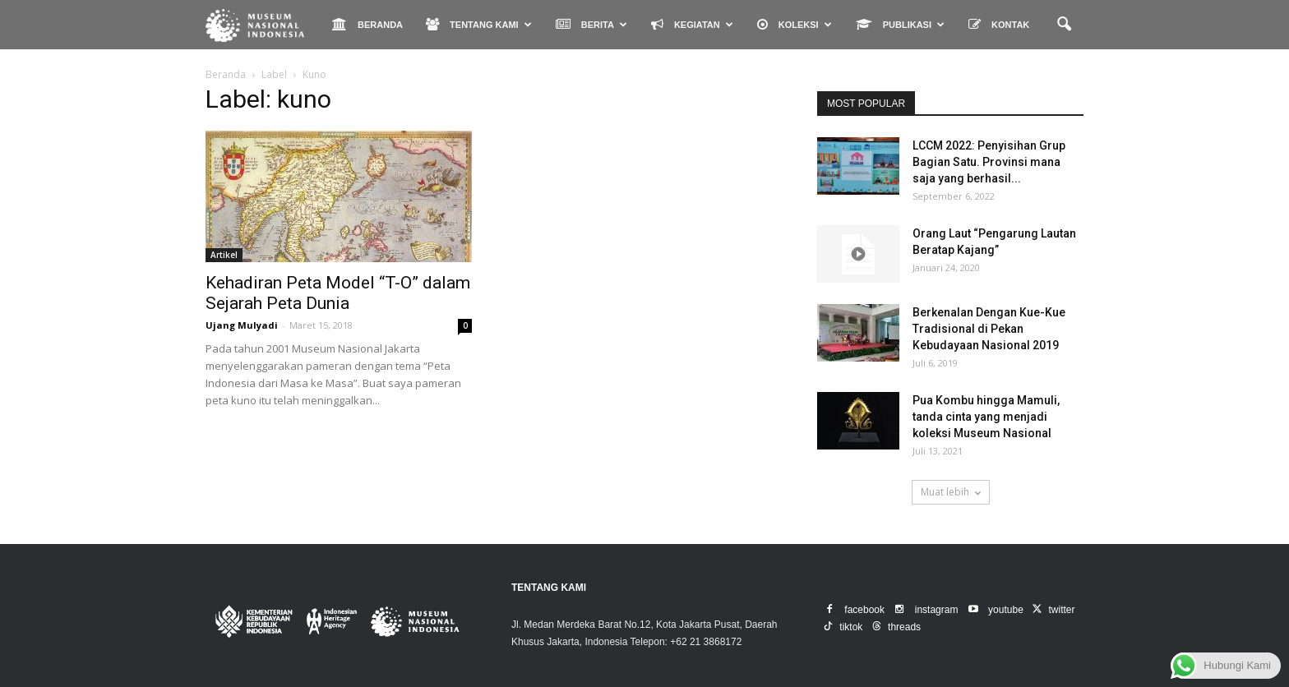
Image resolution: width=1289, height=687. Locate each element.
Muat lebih (951, 492)
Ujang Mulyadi (242, 325)
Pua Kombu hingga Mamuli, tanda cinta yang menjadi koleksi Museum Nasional (986, 417)
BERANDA (367, 24)
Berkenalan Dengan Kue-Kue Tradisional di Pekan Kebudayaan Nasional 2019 (988, 329)
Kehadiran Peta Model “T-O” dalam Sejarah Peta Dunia (338, 293)
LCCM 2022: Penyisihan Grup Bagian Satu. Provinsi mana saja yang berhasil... (988, 162)
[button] (1063, 24)
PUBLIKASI (900, 24)
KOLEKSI (794, 24)
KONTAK (998, 24)
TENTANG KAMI (479, 24)
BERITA (591, 24)
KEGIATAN (692, 24)
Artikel (224, 255)
